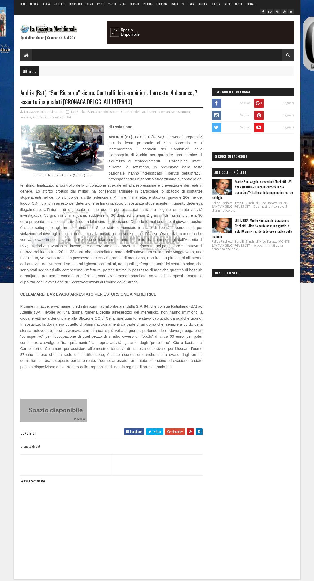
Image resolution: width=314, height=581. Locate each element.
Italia (191, 4)
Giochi (239, 4)
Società (216, 4)
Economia (161, 4)
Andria (26, 117)
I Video (100, 4)
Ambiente (59, 4)
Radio (174, 4)
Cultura (203, 4)
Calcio (227, 4)
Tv (182, 4)
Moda (123, 4)
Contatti (251, 4)
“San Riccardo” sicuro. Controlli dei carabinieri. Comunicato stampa (138, 111)
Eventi (89, 4)
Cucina (46, 4)
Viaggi (112, 4)
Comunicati (75, 4)
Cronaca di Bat (59, 117)
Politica (148, 4)
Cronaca (134, 4)
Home (23, 4)
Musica (34, 4)
